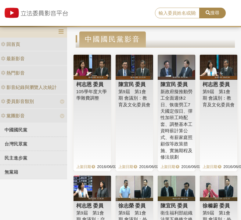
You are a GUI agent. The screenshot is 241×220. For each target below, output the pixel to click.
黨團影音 (13, 115)
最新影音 (13, 58)
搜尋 (212, 12)
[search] (177, 13)
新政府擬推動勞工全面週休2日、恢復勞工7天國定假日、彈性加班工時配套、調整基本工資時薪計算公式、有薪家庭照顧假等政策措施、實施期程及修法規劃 (176, 124)
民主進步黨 (16, 157)
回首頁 (10, 44)
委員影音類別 (17, 101)
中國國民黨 (16, 129)
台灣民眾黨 (16, 143)
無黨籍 (11, 171)
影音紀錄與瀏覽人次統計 (29, 87)
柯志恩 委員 (90, 84)
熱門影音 (13, 72)
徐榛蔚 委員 (216, 205)
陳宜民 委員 (132, 84)
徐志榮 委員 (132, 205)
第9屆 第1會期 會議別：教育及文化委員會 (134, 98)
